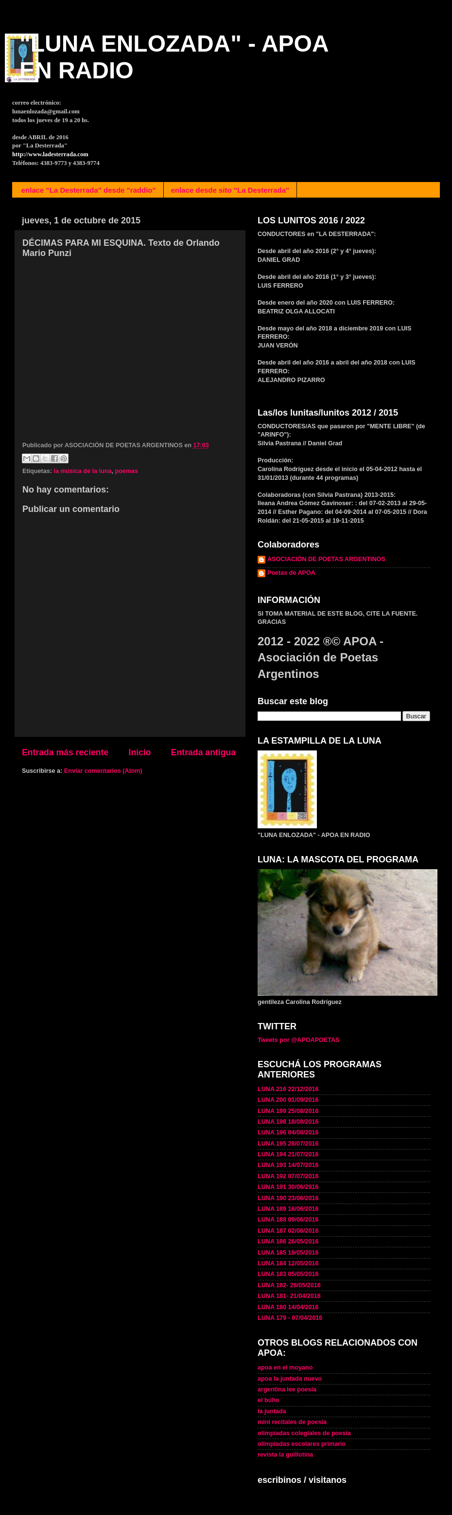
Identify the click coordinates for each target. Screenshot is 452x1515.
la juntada (272, 1411)
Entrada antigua (203, 752)
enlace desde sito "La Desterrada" (230, 190)
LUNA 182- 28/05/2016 (289, 1285)
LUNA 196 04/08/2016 (288, 1132)
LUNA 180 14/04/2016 (288, 1307)
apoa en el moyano (285, 1367)
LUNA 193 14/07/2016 (288, 1165)
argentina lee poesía (287, 1389)
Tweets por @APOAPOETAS (299, 1040)
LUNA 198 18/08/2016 (288, 1121)
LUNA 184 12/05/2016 (288, 1263)
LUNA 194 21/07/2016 (288, 1154)
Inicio (140, 752)
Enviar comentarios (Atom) (103, 770)
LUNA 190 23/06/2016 (288, 1198)
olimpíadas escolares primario (302, 1444)
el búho (268, 1400)
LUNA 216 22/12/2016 (288, 1089)
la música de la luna (82, 471)
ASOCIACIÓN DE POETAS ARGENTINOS (326, 559)
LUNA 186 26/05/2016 (288, 1241)
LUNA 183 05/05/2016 (288, 1274)
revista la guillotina (285, 1454)
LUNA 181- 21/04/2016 (289, 1296)
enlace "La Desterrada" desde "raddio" (88, 190)
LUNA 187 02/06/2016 (288, 1230)
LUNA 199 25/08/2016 (288, 1111)
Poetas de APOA (291, 572)
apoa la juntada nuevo (290, 1378)
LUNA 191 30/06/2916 (288, 1187)
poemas (126, 471)
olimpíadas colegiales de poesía (304, 1433)
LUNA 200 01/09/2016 (288, 1099)
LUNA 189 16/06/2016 (288, 1208)
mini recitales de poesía (292, 1422)
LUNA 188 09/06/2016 (288, 1219)
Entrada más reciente (65, 752)
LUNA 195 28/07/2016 (288, 1143)
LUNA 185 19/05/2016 (288, 1252)
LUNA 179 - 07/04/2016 (290, 1317)
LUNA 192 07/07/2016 (288, 1176)
